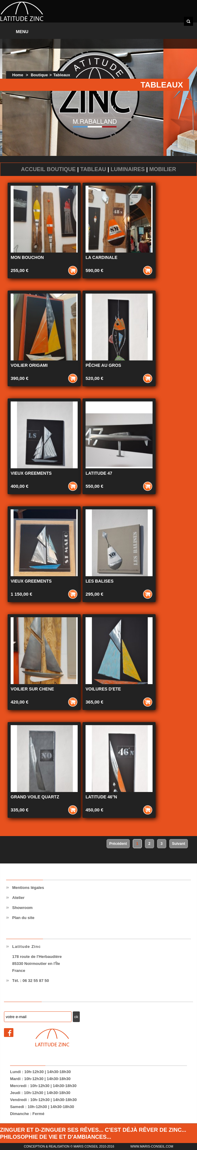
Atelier (18, 897)
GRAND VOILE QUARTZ (35, 796)
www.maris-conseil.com (151, 1146)
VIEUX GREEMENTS (31, 473)
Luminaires (128, 169)
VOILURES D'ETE (103, 689)
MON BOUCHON (27, 257)
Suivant (178, 844)
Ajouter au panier (73, 270)
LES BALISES (100, 581)
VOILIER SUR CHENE (32, 689)
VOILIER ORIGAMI (29, 365)
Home (17, 75)
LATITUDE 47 (99, 473)
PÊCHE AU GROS (103, 365)
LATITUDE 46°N (101, 796)
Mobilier (162, 169)
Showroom (22, 907)
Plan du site (23, 917)
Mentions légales (28, 887)
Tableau (93, 169)
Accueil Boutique (48, 169)
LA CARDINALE (101, 257)
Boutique (39, 75)
